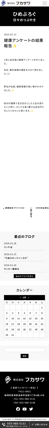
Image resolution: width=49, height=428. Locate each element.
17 (12, 323)
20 (30, 323)
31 (12, 334)
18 (18, 323)
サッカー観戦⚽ (11, 268)
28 (36, 329)
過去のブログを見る (24, 276)
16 (7, 323)
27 (30, 329)
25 (18, 329)
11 (18, 318)
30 (7, 334)
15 (42, 318)
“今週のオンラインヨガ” (16, 258)
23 (7, 329)
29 (42, 329)
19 (24, 323)
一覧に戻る (31, 212)
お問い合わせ (39, 424)
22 (42, 323)
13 (30, 318)
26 (24, 329)
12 (24, 318)
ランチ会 (8, 247)
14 (36, 318)
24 (12, 329)
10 (12, 318)
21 (36, 323)
